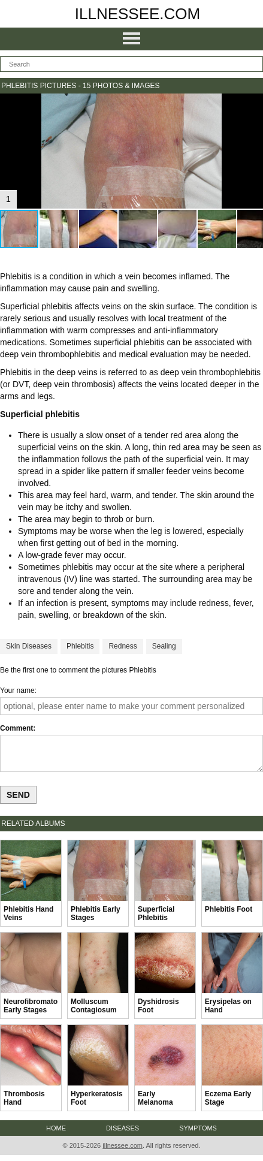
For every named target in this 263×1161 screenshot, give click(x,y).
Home (56, 1128)
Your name (17, 690)
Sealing (164, 646)
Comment (16, 728)
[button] (252, 104)
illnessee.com (138, 14)
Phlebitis (79, 646)
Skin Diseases (29, 646)
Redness (122, 646)
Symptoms (198, 1128)
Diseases (122, 1128)
